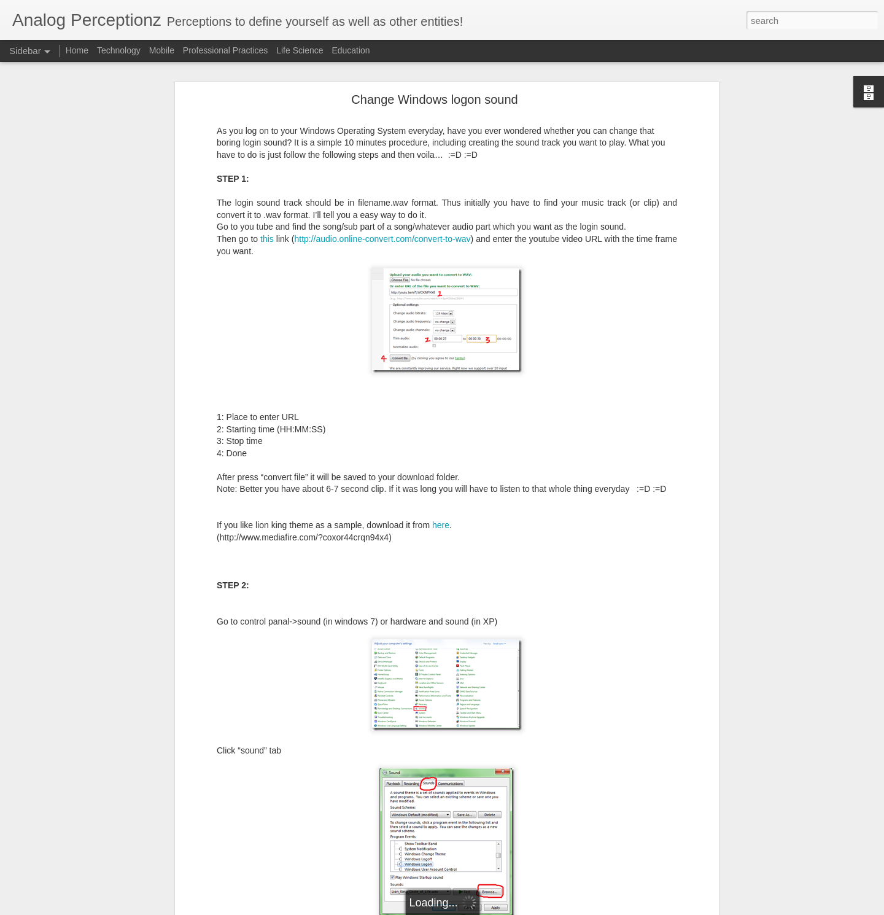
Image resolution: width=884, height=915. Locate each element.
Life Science (299, 50)
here (440, 453)
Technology (119, 50)
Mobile (161, 50)
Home (77, 50)
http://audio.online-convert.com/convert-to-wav (382, 166)
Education (351, 50)
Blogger (557, 908)
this (268, 166)
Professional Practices (225, 50)
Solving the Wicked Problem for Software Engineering (117, 876)
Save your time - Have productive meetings (100, 848)
